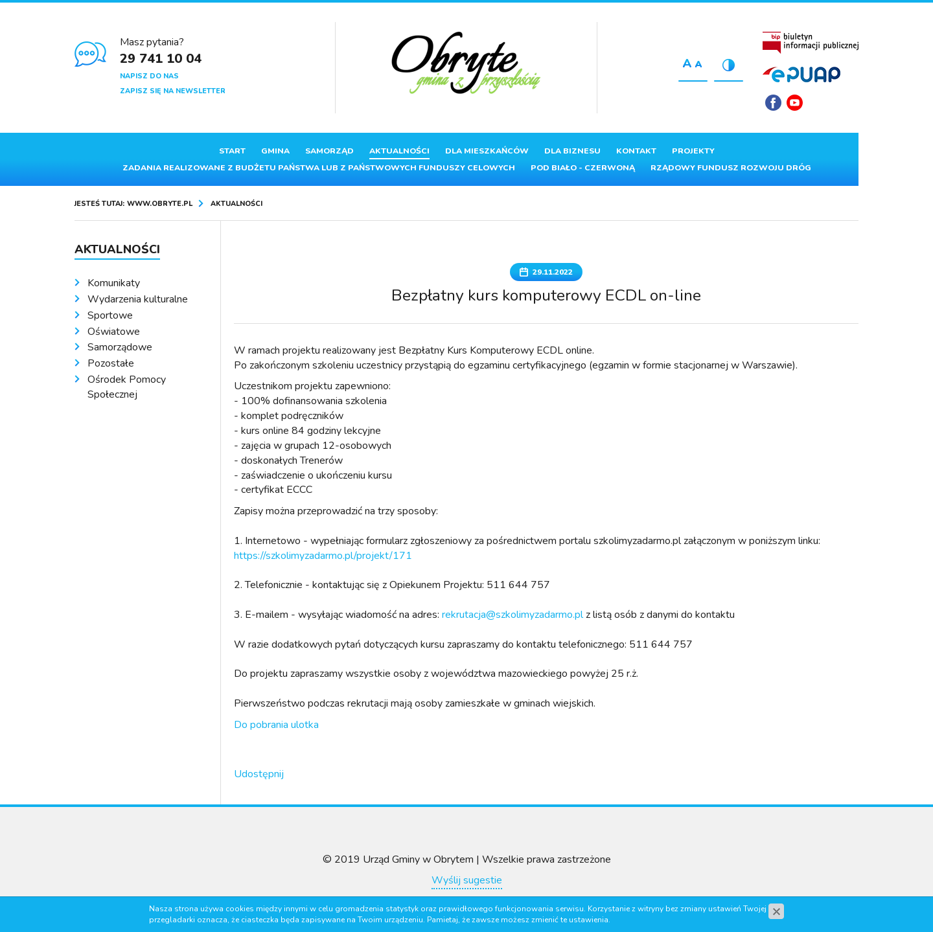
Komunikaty (113, 283)
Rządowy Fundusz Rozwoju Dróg (731, 168)
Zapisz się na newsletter (172, 91)
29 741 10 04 (161, 58)
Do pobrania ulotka (276, 725)
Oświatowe (113, 331)
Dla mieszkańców (487, 151)
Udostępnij (259, 774)
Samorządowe (119, 347)
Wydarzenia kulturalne (137, 299)
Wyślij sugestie (467, 880)
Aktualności (399, 151)
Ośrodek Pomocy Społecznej (126, 387)
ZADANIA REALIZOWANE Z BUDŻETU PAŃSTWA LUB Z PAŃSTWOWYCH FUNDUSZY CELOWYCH (318, 168)
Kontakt (636, 151)
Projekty (693, 151)
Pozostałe (110, 363)
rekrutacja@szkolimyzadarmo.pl (512, 615)
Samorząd (329, 151)
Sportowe (110, 315)
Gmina (275, 151)
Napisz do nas (149, 76)
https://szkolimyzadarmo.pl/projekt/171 (323, 556)
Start (232, 151)
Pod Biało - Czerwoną (583, 168)
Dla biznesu (572, 151)
